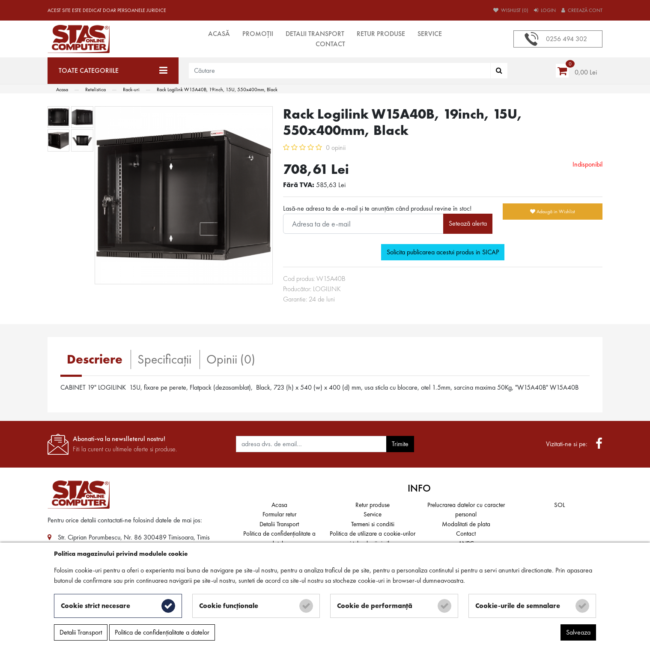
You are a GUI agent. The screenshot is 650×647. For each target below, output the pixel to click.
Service (429, 33)
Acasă (219, 33)
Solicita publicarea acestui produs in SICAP (443, 251)
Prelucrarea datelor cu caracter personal (466, 510)
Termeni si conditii (372, 524)
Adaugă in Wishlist (552, 211)
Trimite (400, 443)
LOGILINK (327, 288)
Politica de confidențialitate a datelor (279, 538)
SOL (559, 505)
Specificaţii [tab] (164, 359)
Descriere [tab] (94, 359)
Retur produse (381, 33)
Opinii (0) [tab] (230, 359)
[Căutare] (499, 70)
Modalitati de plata (466, 524)
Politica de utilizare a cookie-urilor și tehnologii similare (372, 538)
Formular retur (279, 514)
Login (545, 10)
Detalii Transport (315, 33)
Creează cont (581, 10)
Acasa (279, 505)
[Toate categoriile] (113, 70)
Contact (330, 43)
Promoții (257, 33)
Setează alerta (468, 223)
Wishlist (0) (510, 10)
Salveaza (578, 632)
